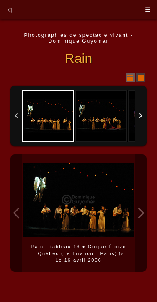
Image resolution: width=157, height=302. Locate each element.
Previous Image (16, 213)
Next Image (141, 213)
